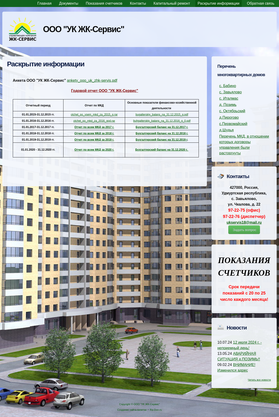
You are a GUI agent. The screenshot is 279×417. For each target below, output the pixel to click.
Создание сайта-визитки (131, 409)
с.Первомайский (233, 124)
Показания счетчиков (104, 3)
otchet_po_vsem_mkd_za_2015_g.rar (94, 114)
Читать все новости (259, 379)
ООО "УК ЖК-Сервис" (83, 29)
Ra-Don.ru (156, 409)
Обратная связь (260, 3)
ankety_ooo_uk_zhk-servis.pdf (92, 80)
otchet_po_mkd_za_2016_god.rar (94, 120)
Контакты (138, 3)
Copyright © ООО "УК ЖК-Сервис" (139, 404)
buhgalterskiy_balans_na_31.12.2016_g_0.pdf (161, 120)
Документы (68, 3)
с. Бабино (227, 86)
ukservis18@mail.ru (244, 222)
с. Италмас (228, 98)
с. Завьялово (230, 92)
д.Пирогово (229, 117)
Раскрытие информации (218, 3)
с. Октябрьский (232, 111)
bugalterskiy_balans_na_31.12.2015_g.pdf (162, 114)
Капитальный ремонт (171, 3)
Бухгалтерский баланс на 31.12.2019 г (161, 139)
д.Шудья (226, 130)
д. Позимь (227, 105)
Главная (44, 3)
